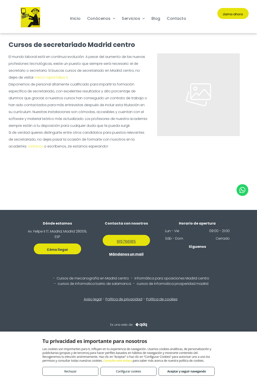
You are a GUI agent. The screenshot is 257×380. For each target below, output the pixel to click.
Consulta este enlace (117, 360)
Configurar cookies (128, 371)
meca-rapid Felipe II (50, 77)
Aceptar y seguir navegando (186, 371)
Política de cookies (162, 299)
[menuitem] (75, 18)
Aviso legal (93, 299)
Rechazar (70, 371)
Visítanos (35, 146)
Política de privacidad (123, 299)
